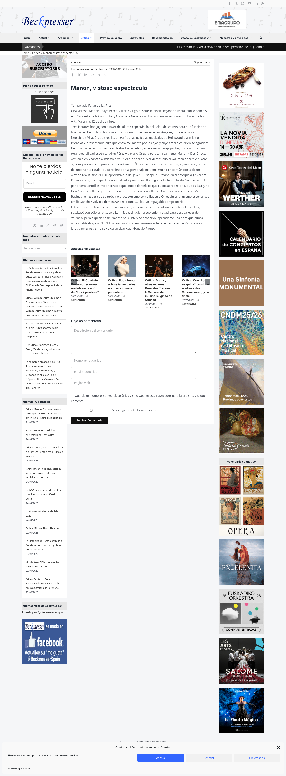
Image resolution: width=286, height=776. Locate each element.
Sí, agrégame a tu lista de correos (115, 410)
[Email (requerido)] (133, 371)
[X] (34, 225)
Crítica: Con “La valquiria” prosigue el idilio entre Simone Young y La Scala (195, 288)
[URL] (133, 382)
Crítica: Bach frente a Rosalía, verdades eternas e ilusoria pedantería (121, 286)
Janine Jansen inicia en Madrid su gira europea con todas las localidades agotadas (43, 473)
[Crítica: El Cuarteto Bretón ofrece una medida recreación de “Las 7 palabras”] (85, 257)
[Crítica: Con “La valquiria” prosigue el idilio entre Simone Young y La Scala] (196, 257)
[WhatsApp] (48, 225)
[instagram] (242, 3)
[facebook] (229, 3)
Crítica (139, 69)
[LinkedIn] (41, 225)
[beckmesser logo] (48, 13)
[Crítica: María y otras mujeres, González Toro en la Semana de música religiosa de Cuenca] (159, 257)
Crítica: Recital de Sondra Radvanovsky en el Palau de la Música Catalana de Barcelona (42, 583)
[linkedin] (256, 3)
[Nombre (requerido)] (133, 360)
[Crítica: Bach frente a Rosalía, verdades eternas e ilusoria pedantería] (122, 257)
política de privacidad (38, 210)
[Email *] (44, 184)
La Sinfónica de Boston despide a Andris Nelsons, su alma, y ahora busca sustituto (44, 545)
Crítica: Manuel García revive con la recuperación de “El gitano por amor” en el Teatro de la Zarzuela (44, 414)
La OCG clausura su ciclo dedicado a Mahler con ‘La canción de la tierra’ (44, 494)
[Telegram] (54, 225)
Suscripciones (44, 92)
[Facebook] (28, 225)
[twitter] (236, 3)
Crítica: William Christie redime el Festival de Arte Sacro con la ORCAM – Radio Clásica (43, 302)
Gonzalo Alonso (84, 69)
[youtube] (249, 3)
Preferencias (257, 757)
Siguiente (200, 62)
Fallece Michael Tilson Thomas (42, 528)
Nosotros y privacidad (19, 768)
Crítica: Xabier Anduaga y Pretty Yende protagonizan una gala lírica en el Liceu (43, 349)
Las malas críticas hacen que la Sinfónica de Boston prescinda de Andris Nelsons (44, 285)
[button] (278, 747)
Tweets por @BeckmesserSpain (43, 612)
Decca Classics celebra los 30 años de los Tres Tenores (44, 383)
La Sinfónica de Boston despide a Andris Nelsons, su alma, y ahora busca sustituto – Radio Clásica (44, 272)
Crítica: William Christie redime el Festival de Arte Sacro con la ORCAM (44, 311)
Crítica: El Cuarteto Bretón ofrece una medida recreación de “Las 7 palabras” (85, 286)
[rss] (262, 3)
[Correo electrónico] (61, 225)
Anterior (80, 62)
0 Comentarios (79, 298)
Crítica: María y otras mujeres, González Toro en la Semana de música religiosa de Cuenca (158, 290)
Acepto (160, 757)
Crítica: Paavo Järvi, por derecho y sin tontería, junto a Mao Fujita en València (44, 452)
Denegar (208, 757)
